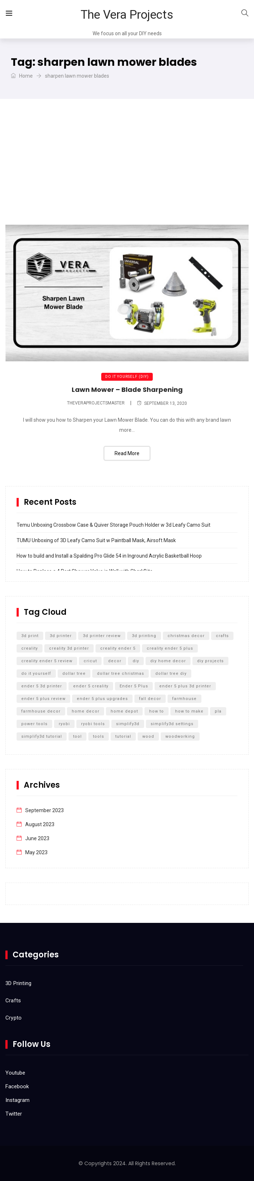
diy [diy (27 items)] (136, 661)
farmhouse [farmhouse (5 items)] (184, 698)
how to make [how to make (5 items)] (189, 711)
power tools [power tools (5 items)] (34, 724)
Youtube (15, 1073)
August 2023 (39, 824)
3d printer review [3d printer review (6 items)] (102, 635)
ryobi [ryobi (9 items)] (64, 724)
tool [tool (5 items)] (77, 736)
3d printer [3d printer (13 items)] (61, 635)
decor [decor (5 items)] (114, 661)
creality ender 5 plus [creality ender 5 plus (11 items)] (170, 648)
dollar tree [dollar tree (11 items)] (74, 673)
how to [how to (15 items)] (156, 711)
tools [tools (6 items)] (98, 736)
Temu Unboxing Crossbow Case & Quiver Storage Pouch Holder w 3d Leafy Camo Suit (113, 525)
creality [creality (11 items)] (29, 648)
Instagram (17, 1100)
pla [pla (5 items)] (218, 711)
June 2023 (37, 838)
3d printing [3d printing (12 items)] (144, 635)
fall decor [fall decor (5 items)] (150, 698)
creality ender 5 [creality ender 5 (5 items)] (117, 648)
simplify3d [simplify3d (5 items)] (127, 724)
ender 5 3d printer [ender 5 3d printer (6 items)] (41, 686)
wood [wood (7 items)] (148, 736)
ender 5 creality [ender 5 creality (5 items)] (90, 686)
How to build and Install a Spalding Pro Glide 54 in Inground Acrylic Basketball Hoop (109, 556)
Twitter (13, 1114)
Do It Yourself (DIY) (127, 377)
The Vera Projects (127, 15)
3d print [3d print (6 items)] (30, 635)
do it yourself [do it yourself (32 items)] (36, 673)
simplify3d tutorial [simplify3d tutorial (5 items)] (41, 736)
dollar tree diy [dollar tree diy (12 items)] (171, 673)
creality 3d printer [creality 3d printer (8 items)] (69, 648)
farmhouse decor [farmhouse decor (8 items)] (41, 711)
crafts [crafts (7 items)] (222, 635)
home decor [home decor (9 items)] (85, 711)
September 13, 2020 (162, 403)
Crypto (13, 1018)
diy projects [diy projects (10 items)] (210, 661)
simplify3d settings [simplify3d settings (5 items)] (172, 724)
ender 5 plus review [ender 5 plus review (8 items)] (43, 698)
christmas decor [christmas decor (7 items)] (186, 635)
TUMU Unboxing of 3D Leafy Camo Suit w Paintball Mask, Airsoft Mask (96, 540)
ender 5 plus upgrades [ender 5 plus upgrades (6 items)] (102, 698)
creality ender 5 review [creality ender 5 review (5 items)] (46, 661)
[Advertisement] (127, 170)
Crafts (13, 1000)
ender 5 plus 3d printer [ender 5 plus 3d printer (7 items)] (185, 686)
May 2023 (36, 852)
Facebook (17, 1086)
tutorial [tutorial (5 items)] (123, 736)
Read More (127, 453)
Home (22, 76)
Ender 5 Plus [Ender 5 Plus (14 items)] (134, 686)
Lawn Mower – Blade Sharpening (127, 389)
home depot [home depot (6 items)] (124, 711)
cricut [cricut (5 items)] (90, 661)
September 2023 (44, 810)
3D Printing (18, 983)
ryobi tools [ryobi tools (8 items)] (93, 724)
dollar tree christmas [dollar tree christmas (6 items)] (120, 673)
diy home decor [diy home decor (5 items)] (168, 661)
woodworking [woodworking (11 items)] (180, 736)
